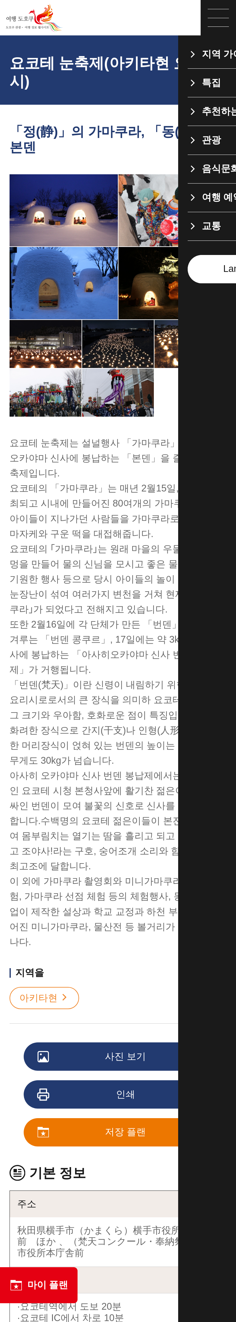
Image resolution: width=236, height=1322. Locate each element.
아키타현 (44, 998)
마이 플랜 (39, 1285)
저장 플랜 (92, 1132)
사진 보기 (92, 1057)
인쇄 (86, 1095)
